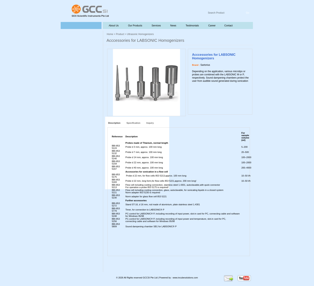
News (173, 25)
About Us (114, 25)
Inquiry (150, 123)
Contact (228, 25)
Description (113, 123)
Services (155, 25)
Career (211, 25)
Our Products (135, 25)
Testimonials (191, 25)
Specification (133, 123)
